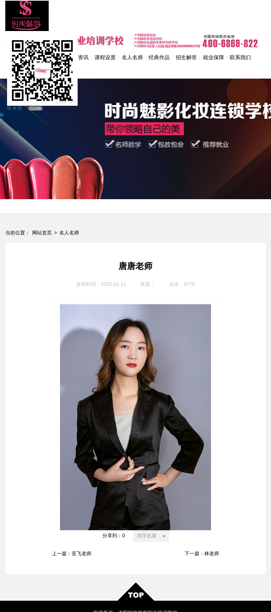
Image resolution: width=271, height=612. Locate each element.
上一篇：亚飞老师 (71, 520)
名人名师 (69, 199)
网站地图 (159, 599)
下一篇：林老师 (202, 520)
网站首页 (42, 199)
